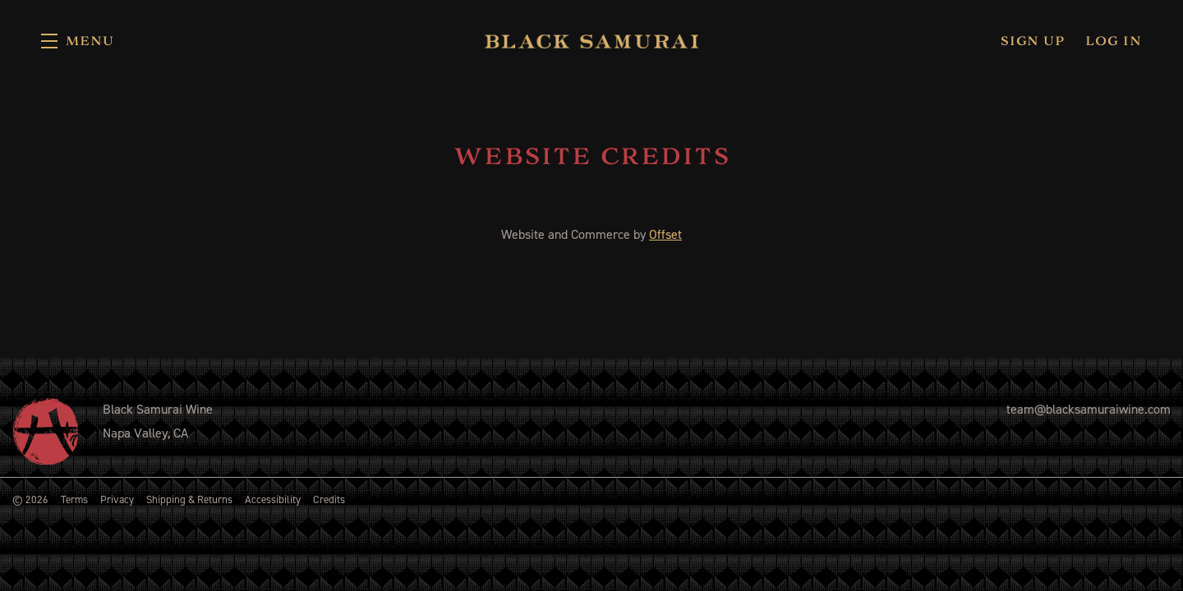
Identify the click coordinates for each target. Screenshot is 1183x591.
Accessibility (273, 499)
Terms (74, 499)
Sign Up (1033, 41)
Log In (1113, 41)
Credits (329, 499)
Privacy (117, 499)
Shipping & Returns (189, 499)
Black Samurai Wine (591, 41)
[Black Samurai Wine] (45, 431)
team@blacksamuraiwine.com (1088, 409)
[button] (77, 41)
